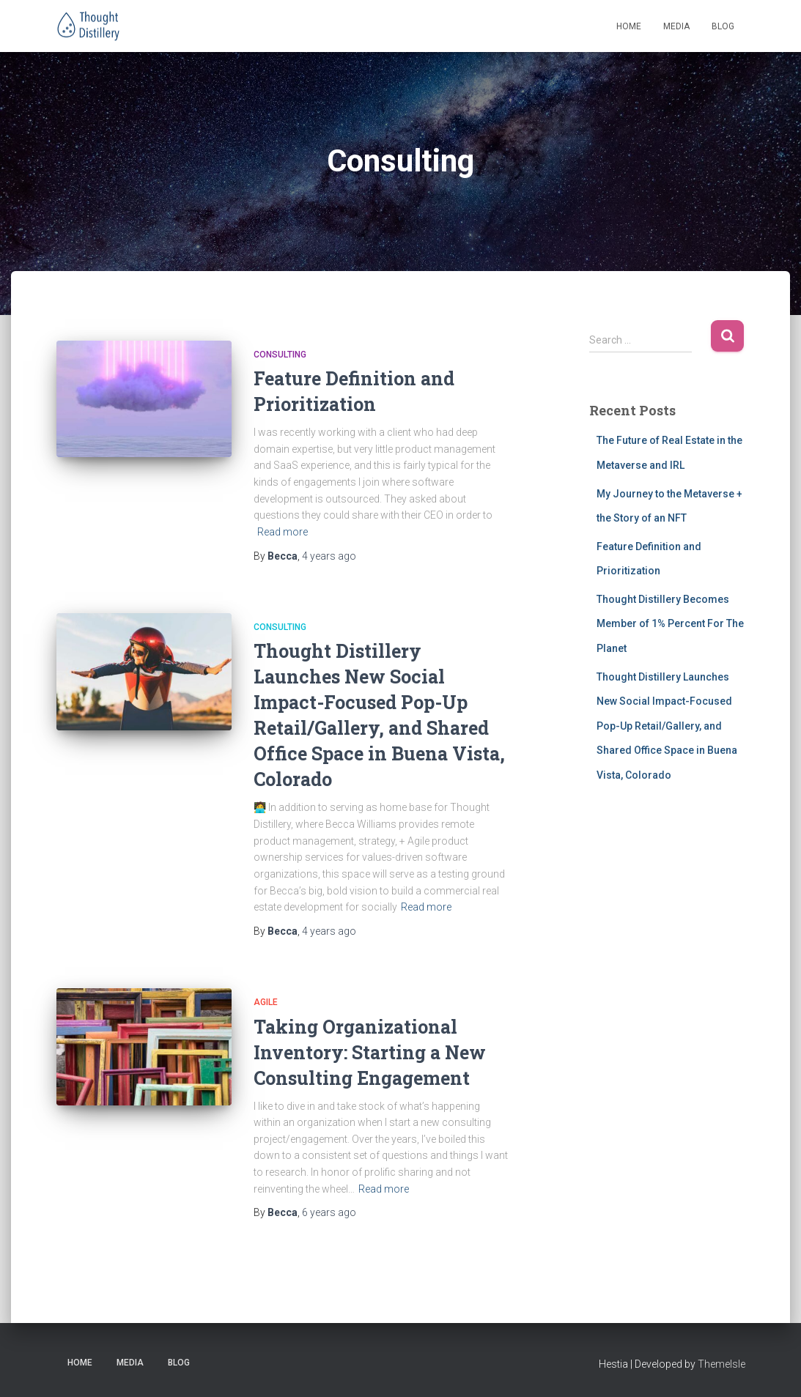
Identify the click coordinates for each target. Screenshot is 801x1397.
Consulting (280, 354)
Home (628, 26)
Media (676, 26)
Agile (266, 1002)
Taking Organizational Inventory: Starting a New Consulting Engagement (370, 1052)
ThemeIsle (721, 1364)
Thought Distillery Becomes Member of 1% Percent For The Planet (670, 623)
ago (329, 556)
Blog (723, 26)
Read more (282, 532)
